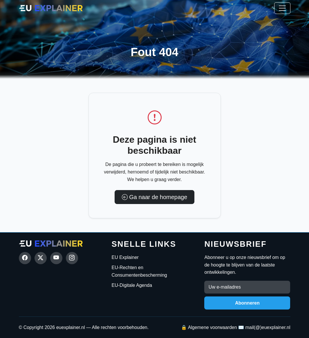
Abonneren (247, 303)
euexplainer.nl (70, 327)
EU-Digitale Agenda (131, 285)
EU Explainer (124, 257)
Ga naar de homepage (154, 197)
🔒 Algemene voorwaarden (209, 327)
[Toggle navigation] (282, 8)
